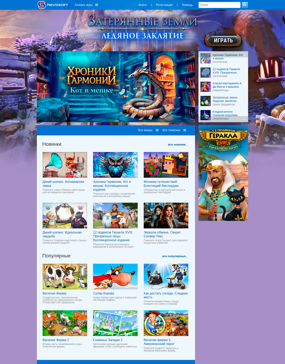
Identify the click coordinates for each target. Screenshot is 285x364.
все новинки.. (177, 144)
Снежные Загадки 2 (107, 340)
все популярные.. (174, 256)
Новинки (51, 144)
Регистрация (164, 4)
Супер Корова (103, 293)
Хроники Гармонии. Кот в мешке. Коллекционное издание (112, 185)
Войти (143, 4)
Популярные (56, 255)
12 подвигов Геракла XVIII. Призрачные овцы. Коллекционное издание (113, 236)
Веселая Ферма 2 (56, 340)
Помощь (187, 4)
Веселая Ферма (54, 293)
